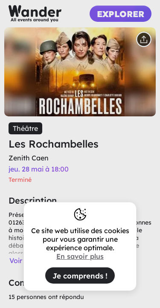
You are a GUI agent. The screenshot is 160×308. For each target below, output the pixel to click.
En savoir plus (80, 256)
